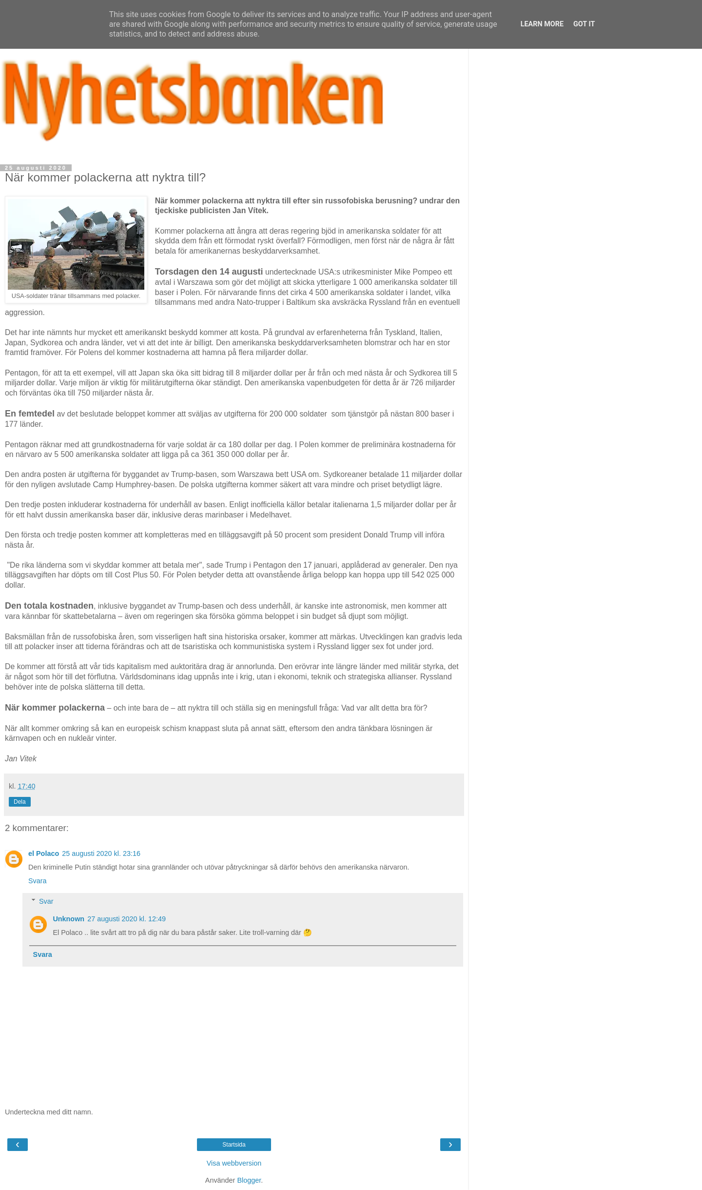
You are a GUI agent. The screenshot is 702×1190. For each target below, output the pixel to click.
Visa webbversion (234, 1163)
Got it (584, 24)
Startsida (233, 1144)
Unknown (68, 919)
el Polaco (43, 853)
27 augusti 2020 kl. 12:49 (126, 919)
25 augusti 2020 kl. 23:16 (101, 853)
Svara (37, 881)
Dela (20, 801)
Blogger (249, 1180)
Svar (46, 901)
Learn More (542, 24)
